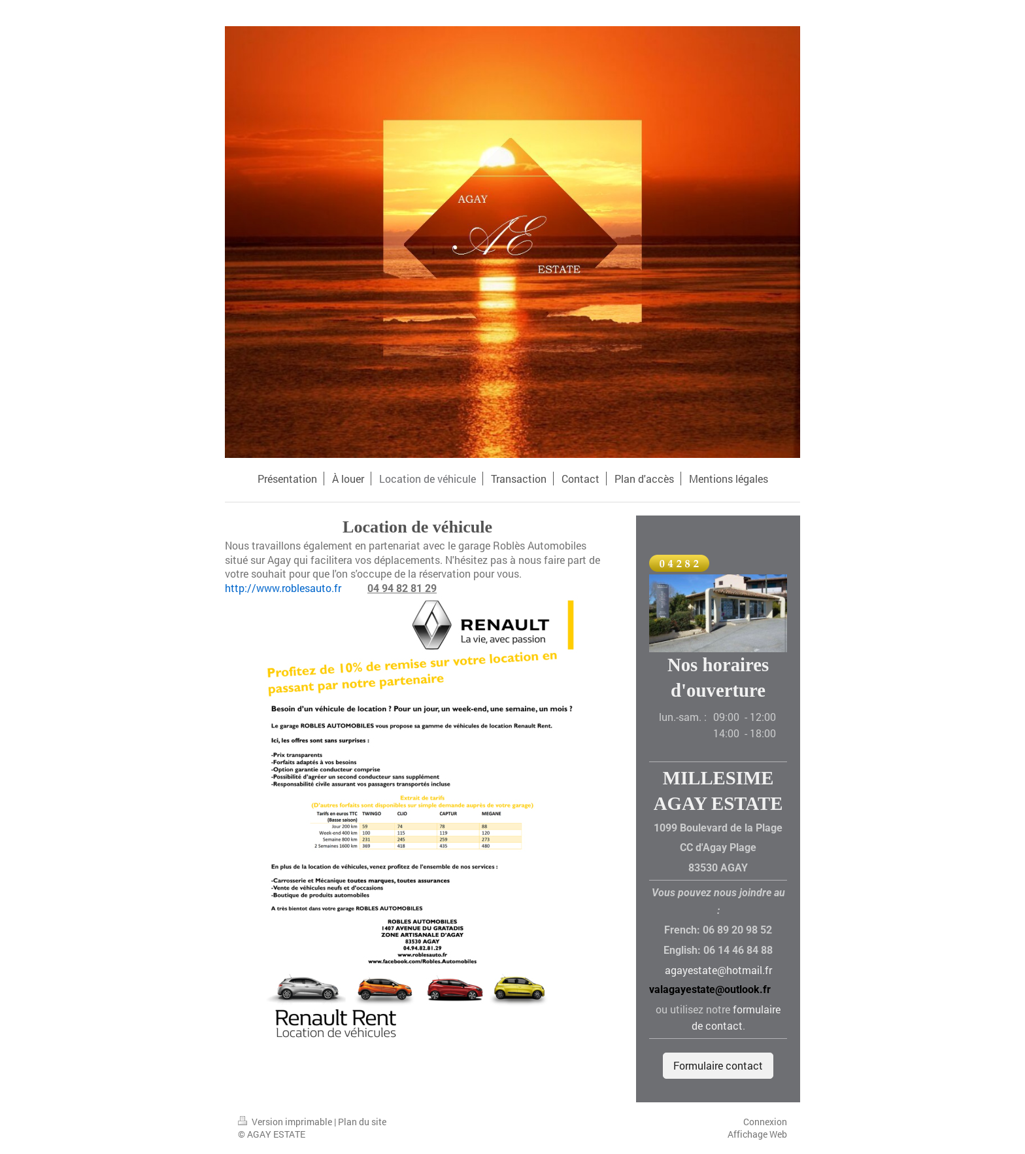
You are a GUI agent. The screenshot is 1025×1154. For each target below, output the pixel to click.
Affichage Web (757, 1134)
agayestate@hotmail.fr (718, 970)
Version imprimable (286, 1121)
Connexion (765, 1121)
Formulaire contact (718, 1065)
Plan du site (362, 1121)
